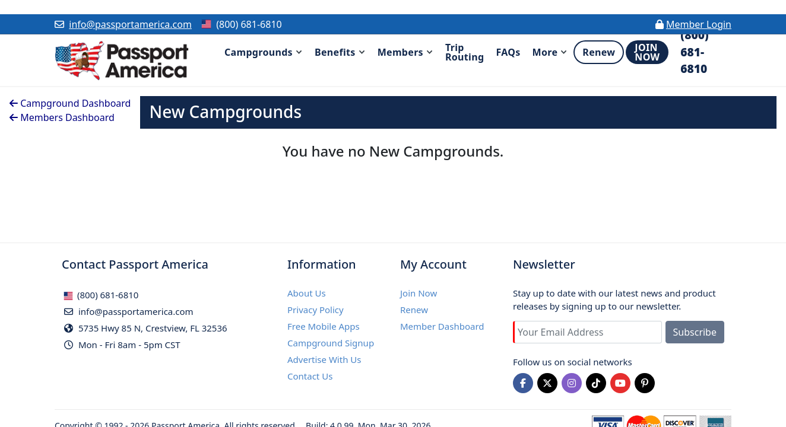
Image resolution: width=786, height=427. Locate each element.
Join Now (418, 293)
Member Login (698, 24)
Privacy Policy (315, 310)
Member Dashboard (442, 326)
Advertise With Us (324, 359)
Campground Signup (330, 343)
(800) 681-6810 (101, 295)
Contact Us (309, 376)
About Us (306, 293)
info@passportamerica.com (130, 24)
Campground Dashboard (70, 103)
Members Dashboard (62, 117)
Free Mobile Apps (323, 326)
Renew (414, 310)
